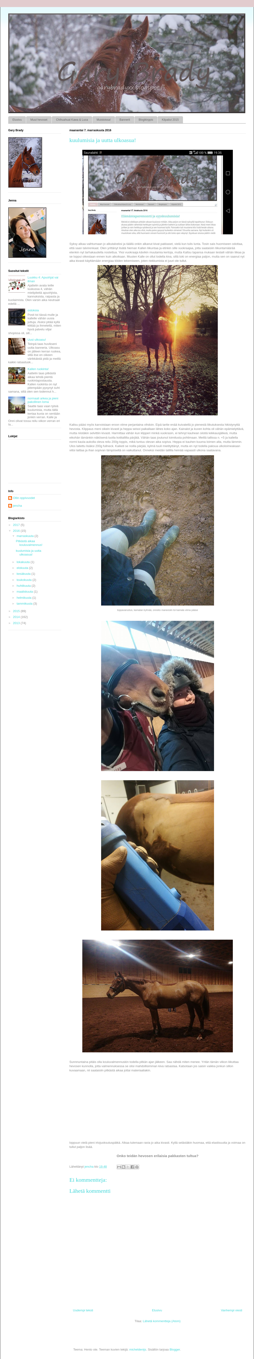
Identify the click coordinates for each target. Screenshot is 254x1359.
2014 (17, 617)
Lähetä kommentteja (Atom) (161, 1321)
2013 (17, 623)
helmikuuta (24, 597)
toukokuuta (24, 580)
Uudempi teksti (83, 1310)
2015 (17, 611)
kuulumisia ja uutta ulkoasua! (28, 552)
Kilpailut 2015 (170, 119)
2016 (17, 531)
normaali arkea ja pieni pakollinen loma (43, 400)
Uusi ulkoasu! (37, 339)
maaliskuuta (25, 591)
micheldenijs (137, 1349)
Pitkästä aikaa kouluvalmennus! (29, 543)
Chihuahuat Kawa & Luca (72, 119)
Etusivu (17, 119)
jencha (17, 505)
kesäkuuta (24, 573)
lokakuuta (24, 562)
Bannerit (124, 119)
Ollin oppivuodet (24, 498)
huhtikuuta (24, 585)
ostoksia (33, 310)
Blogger (175, 1349)
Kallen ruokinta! (38, 369)
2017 (17, 525)
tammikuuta (25, 603)
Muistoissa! (104, 119)
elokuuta (23, 568)
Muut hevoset (38, 119)
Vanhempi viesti (231, 1310)
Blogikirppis (146, 119)
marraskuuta (26, 536)
